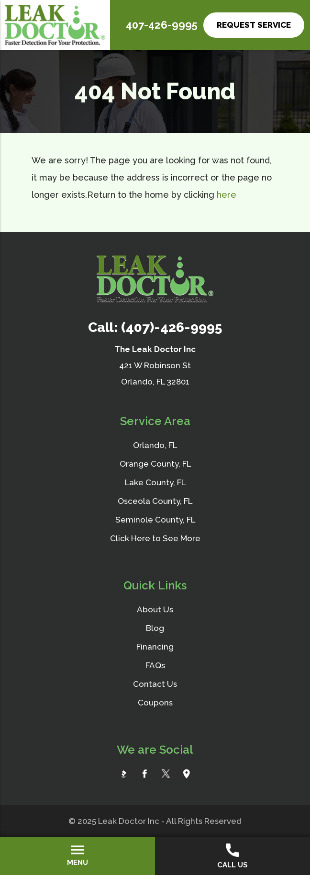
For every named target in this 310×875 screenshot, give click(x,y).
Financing (155, 646)
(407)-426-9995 (171, 327)
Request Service (254, 25)
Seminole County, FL (155, 519)
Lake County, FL (155, 482)
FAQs (155, 665)
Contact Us (155, 684)
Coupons (155, 702)
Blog (155, 628)
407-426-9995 (162, 25)
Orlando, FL (155, 445)
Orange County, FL (155, 464)
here (226, 195)
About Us (155, 609)
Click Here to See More (155, 538)
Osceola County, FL (155, 501)
